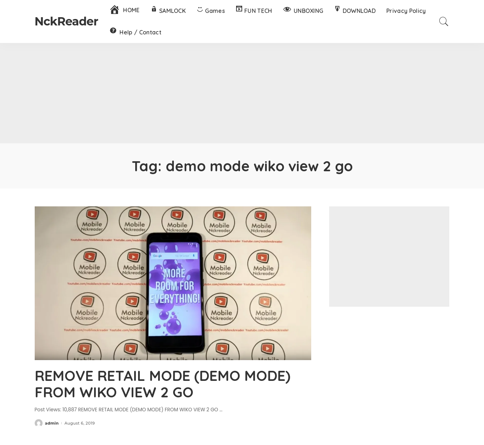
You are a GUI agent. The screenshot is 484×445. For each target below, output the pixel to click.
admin (52, 423)
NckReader (66, 21)
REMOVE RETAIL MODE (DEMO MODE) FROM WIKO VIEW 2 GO (162, 384)
